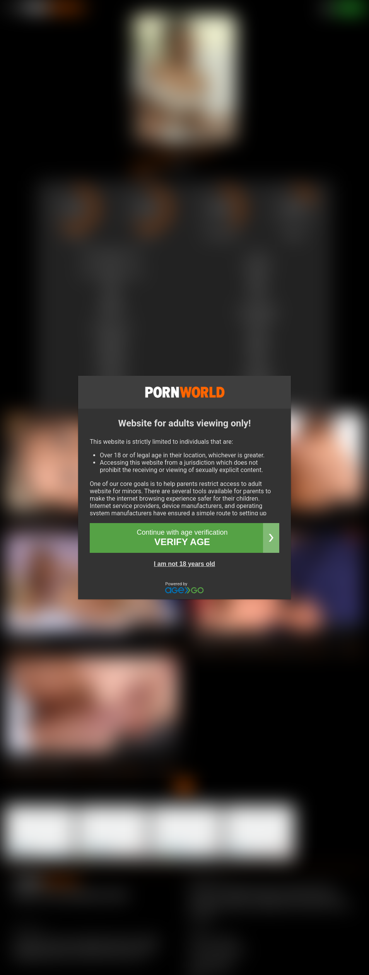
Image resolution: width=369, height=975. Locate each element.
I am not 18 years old (184, 564)
